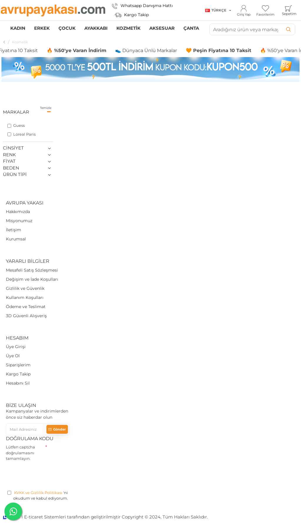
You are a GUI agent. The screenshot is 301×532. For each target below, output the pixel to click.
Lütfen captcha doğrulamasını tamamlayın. (20, 453)
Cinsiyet (13, 148)
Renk (9, 154)
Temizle (45, 108)
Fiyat (9, 161)
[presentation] (50, 474)
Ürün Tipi (15, 174)
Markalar (16, 112)
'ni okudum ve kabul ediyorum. (37, 495)
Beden (11, 168)
